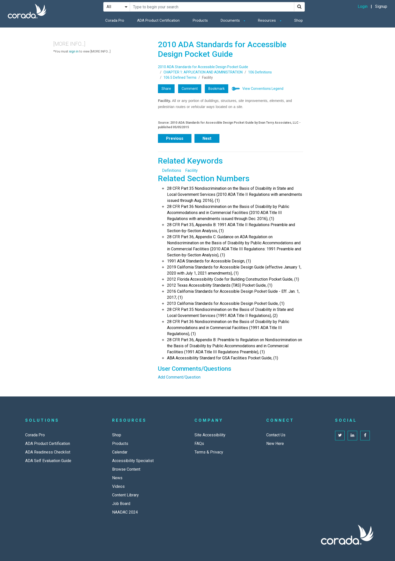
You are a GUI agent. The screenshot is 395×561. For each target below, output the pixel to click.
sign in (74, 51)
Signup (381, 6)
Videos (118, 486)
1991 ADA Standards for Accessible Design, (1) (209, 261)
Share (166, 89)
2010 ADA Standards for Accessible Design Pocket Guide (203, 67)
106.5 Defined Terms (179, 77)
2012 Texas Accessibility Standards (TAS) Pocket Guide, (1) (219, 285)
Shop (298, 20)
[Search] (299, 7)
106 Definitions (260, 72)
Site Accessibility (209, 435)
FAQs (199, 443)
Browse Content (126, 469)
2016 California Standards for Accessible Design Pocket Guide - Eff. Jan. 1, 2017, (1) (233, 294)
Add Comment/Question (179, 377)
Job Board (121, 503)
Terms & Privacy (208, 452)
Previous (174, 138)
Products (200, 20)
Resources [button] (267, 20)
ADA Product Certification (158, 20)
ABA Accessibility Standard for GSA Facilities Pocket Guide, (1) (222, 358)
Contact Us (275, 435)
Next (207, 138)
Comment (190, 89)
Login (363, 6)
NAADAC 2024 (125, 512)
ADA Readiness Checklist (47, 452)
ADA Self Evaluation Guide (48, 460)
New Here (275, 443)
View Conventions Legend (262, 89)
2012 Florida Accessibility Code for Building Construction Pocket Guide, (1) (233, 279)
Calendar (119, 452)
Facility (191, 170)
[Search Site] (212, 7)
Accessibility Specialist (133, 460)
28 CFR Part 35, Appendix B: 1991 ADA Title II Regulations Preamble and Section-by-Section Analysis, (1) (231, 227)
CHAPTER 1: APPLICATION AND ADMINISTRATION (203, 72)
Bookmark (216, 89)
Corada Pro (114, 20)
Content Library (125, 495)
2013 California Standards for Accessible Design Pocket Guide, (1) (225, 303)
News (117, 477)
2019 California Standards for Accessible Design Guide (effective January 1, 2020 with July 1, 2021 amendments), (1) (234, 270)
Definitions (171, 170)
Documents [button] (231, 20)
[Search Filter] (116, 7)
